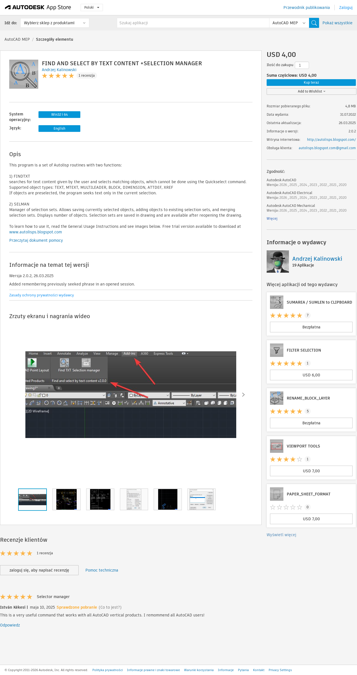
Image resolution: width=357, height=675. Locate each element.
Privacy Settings (280, 670)
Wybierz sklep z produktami (49, 23)
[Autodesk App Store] (38, 7)
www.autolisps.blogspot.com (35, 232)
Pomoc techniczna (101, 570)
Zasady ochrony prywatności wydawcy (41, 295)
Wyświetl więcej (281, 535)
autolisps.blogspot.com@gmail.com (327, 148)
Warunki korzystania (199, 670)
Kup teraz (311, 82)
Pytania (243, 670)
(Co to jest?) (110, 607)
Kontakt (258, 670)
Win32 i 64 (59, 114)
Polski (91, 7)
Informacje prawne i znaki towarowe (153, 670)
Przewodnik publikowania (306, 7)
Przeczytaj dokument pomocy (36, 240)
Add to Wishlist (311, 91)
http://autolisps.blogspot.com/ (331, 139)
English (59, 128)
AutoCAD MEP (17, 39)
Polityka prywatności (107, 670)
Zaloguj (346, 7)
